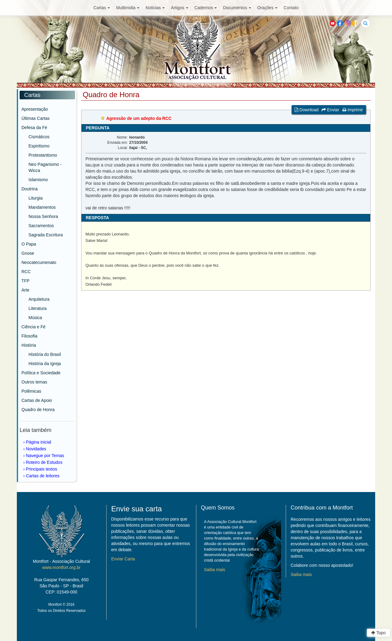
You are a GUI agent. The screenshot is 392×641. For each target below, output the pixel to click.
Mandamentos (42, 207)
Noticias (155, 7)
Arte (25, 290)
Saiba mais (214, 569)
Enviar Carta (123, 558)
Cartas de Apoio (36, 400)
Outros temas (34, 382)
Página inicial (38, 442)
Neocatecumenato (38, 262)
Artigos (179, 7)
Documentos (237, 7)
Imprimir (352, 109)
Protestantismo (42, 155)
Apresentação (34, 109)
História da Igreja (44, 363)
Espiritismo (38, 145)
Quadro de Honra (38, 409)
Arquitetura (38, 299)
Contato (291, 7)
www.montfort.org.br (61, 567)
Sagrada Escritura (45, 234)
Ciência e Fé (33, 326)
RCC (26, 271)
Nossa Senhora (43, 216)
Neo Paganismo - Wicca (45, 167)
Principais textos (41, 469)
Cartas (101, 7)
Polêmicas (31, 391)
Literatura (37, 308)
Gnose (27, 253)
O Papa (28, 244)
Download (306, 109)
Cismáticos (38, 136)
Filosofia (29, 336)
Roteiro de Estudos (44, 462)
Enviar (330, 109)
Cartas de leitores (43, 475)
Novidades (36, 448)
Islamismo (38, 179)
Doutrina (29, 188)
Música (35, 317)
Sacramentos (41, 225)
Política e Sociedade (41, 372)
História (28, 345)
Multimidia (127, 7)
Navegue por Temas (45, 455)
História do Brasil (44, 354)
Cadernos (205, 7)
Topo (378, 632)
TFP (25, 280)
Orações (267, 7)
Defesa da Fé (34, 127)
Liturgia (35, 198)
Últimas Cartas (35, 118)
